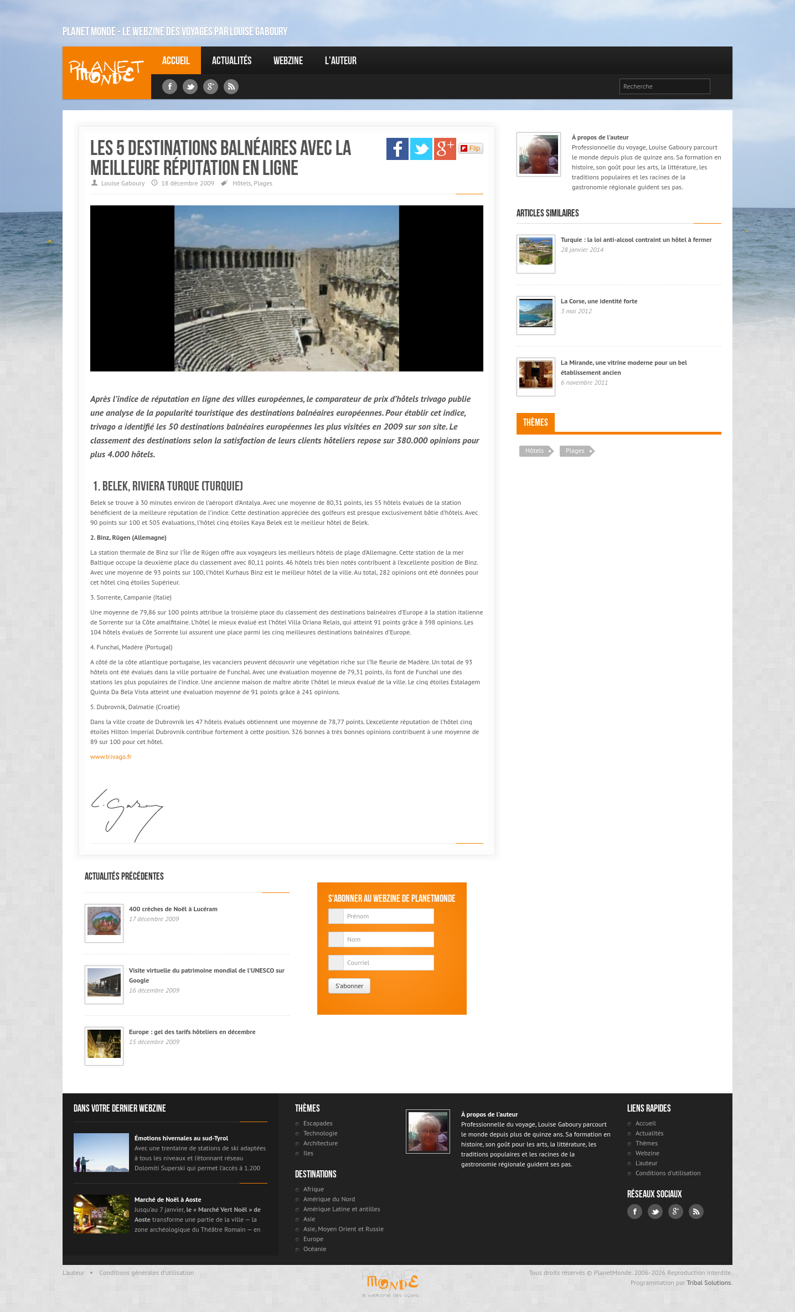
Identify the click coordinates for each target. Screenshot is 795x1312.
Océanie (314, 1248)
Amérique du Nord (329, 1199)
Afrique (313, 1189)
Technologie (320, 1133)
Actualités (231, 60)
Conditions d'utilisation (668, 1173)
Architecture (320, 1143)
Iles (308, 1153)
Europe (313, 1238)
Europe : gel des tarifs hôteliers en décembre (192, 1031)
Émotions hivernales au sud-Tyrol (181, 1138)
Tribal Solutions (708, 1282)
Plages (263, 183)
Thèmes (535, 422)
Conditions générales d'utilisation (147, 1272)
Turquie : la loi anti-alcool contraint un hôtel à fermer (636, 239)
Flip (470, 148)
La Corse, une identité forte (599, 301)
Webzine (288, 60)
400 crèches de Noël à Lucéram (173, 909)
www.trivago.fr (111, 756)
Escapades (318, 1123)
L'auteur (341, 60)
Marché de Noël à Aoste (168, 1199)
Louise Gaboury (107, 73)
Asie (309, 1219)
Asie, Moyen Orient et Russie (343, 1229)
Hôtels (242, 183)
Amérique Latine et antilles (341, 1209)
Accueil (176, 60)
